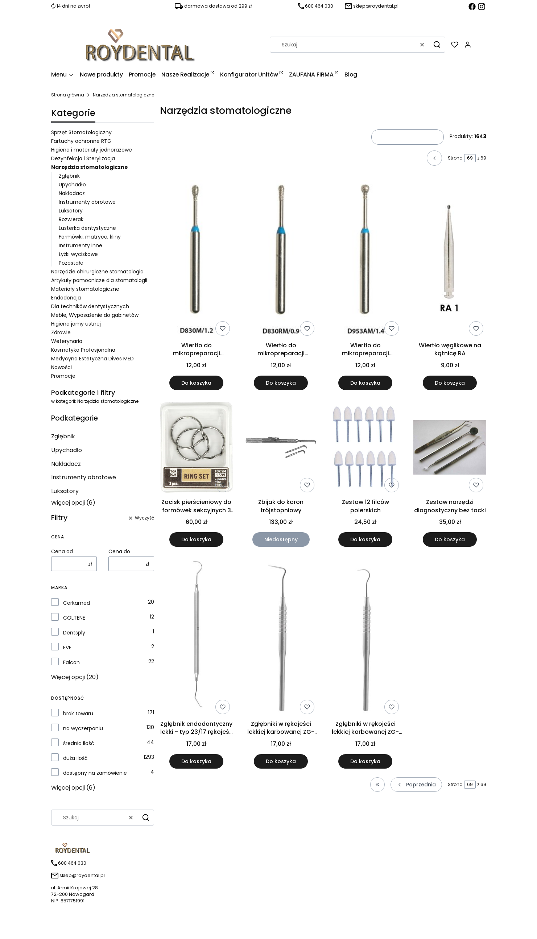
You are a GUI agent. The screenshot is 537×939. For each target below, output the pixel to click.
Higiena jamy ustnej (76, 323)
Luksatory (71, 210)
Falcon (71, 662)
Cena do (119, 551)
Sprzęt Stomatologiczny (81, 132)
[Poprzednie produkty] (416, 784)
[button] (436, 44)
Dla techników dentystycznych (90, 306)
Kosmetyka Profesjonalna (83, 349)
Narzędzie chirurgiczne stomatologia (97, 271)
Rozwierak (71, 219)
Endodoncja (66, 297)
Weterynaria (66, 341)
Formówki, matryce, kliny (90, 236)
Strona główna (67, 95)
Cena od (62, 551)
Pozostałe (71, 262)
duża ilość (75, 758)
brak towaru (78, 713)
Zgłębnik (69, 175)
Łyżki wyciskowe (78, 254)
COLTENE (74, 617)
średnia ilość (78, 743)
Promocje (63, 376)
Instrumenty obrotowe (87, 202)
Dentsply (74, 632)
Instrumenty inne (80, 245)
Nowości (61, 367)
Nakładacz (72, 193)
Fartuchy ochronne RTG (81, 141)
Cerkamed (76, 603)
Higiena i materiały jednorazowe (91, 149)
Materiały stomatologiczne (85, 289)
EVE (67, 647)
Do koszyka (196, 382)
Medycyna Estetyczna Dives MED (92, 358)
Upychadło (72, 184)
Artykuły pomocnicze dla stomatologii (99, 280)
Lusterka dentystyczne (87, 228)
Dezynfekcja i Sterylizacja (83, 158)
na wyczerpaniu (83, 728)
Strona (455, 158)
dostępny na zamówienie (95, 773)
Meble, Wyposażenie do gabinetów (95, 315)
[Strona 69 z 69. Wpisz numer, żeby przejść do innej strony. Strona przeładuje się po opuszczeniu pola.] (470, 158)
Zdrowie (61, 332)
